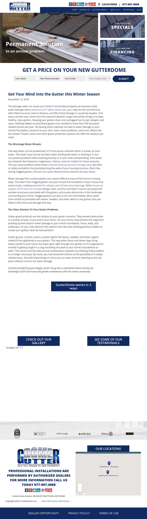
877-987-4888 (130, 4)
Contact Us (84, 10)
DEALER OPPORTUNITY (43, 513)
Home (74, 10)
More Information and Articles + (56, 501)
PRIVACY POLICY (79, 513)
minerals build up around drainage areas (70, 164)
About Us (115, 10)
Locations (109, 4)
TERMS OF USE (109, 513)
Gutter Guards (100, 10)
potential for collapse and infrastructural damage (58, 185)
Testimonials (129, 10)
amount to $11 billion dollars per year (51, 109)
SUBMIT (124, 78)
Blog (139, 10)
